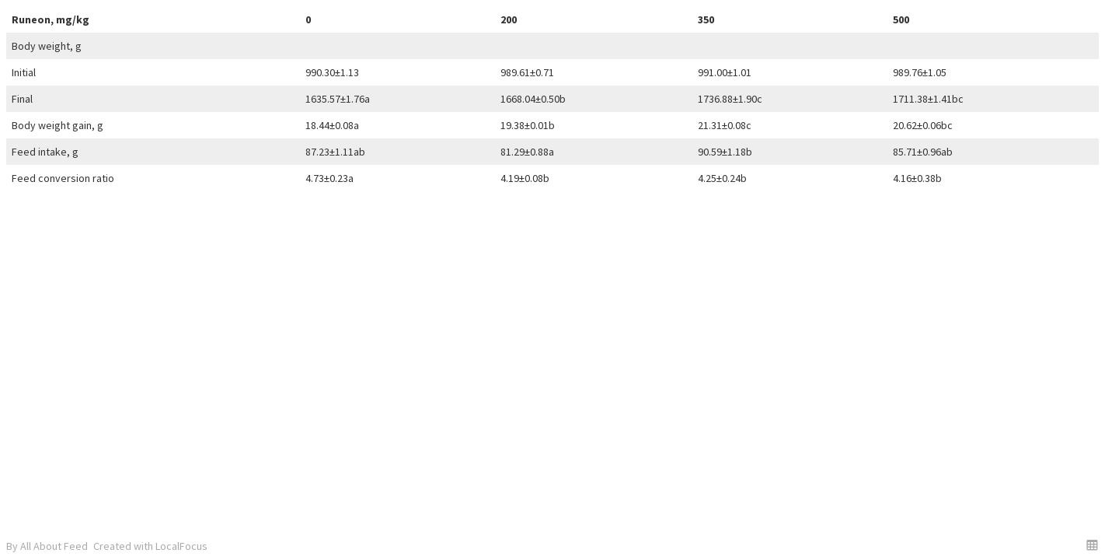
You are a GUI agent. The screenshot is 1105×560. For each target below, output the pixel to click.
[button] (1092, 544)
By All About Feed (47, 546)
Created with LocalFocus (150, 546)
